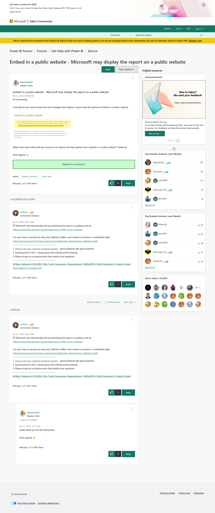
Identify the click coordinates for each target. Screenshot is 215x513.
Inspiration (72, 21)
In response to (28, 420)
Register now (195, 40)
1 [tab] (169, 140)
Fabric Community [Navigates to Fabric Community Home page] (41, 21)
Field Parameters (105, 264)
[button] (108, 69)
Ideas (84, 21)
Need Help (46, 176)
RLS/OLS (37, 264)
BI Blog (16, 264)
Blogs (111, 21)
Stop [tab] (177, 140)
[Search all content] (169, 35)
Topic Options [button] (126, 69)
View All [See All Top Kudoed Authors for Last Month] (150, 267)
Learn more (15, 11)
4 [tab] (174, 140)
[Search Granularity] (121, 35)
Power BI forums (21, 51)
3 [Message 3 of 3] (28, 447)
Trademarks (199, 493)
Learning (122, 21)
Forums (59, 21)
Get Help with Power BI (67, 51)
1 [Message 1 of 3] (21, 183)
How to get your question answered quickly (36, 248)
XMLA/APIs (89, 264)
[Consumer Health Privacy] (48, 503)
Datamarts (26, 264)
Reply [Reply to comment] (128, 284)
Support (135, 21)
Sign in (179, 28)
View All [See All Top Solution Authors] (150, 205)
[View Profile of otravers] (24, 211)
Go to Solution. (77, 164)
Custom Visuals (123, 264)
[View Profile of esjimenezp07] (26, 81)
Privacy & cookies (167, 493)
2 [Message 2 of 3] (21, 277)
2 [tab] (171, 140)
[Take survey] (155, 133)
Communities (97, 21)
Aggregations (75, 264)
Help (188, 28)
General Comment (29, 176)
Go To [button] (198, 28)
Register (167, 28)
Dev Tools (49, 264)
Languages (60, 264)
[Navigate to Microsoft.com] (18, 21)
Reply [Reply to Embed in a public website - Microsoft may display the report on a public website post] (128, 183)
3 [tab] (172, 140)
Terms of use (184, 493)
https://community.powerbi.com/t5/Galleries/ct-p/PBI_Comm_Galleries (48, 229)
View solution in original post (27, 267)
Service (92, 51)
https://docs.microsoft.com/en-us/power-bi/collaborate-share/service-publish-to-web (55, 241)
